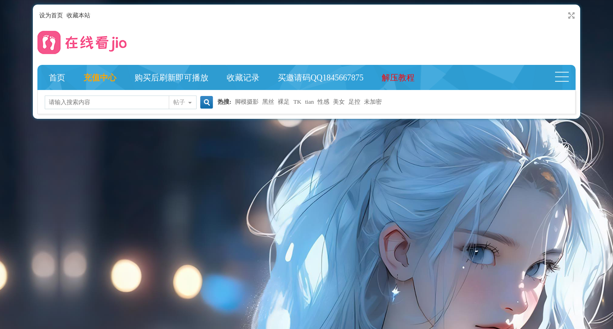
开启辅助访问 (563, 15)
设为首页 (51, 15)
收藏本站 (78, 15)
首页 (57, 77)
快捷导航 (566, 78)
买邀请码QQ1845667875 (321, 77)
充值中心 (99, 77)
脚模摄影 (247, 101)
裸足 (284, 101)
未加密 (373, 101)
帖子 (179, 102)
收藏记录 (243, 77)
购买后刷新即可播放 (171, 77)
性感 (323, 101)
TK (297, 101)
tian (309, 101)
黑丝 (268, 101)
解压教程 (398, 77)
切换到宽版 (570, 15)
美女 (339, 101)
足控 (354, 101)
